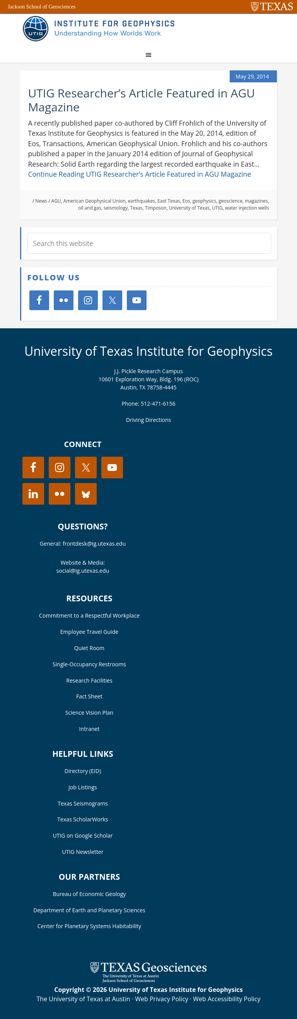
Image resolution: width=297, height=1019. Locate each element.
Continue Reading (139, 174)
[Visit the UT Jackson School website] (148, 980)
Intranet (89, 728)
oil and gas (89, 208)
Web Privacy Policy (161, 999)
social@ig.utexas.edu (82, 570)
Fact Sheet (89, 696)
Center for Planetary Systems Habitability (89, 926)
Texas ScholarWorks (82, 819)
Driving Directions (148, 419)
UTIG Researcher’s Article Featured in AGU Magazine (141, 100)
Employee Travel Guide (89, 631)
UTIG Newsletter (82, 851)
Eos (186, 201)
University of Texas (189, 208)
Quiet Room (89, 648)
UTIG (217, 208)
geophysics (204, 201)
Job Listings (82, 787)
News (41, 201)
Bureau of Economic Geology (89, 894)
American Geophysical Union (94, 201)
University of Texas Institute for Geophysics (148, 351)
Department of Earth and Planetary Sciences (89, 910)
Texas (136, 208)
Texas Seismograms (83, 803)
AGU (56, 201)
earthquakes (141, 201)
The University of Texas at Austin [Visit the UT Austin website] (83, 999)
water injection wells (247, 208)
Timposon (156, 208)
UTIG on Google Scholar (83, 835)
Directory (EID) (83, 771)
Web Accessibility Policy (226, 999)
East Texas (168, 201)
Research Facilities (89, 680)
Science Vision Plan (89, 712)
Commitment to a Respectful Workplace (89, 615)
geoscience (230, 201)
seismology (116, 208)
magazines (256, 201)
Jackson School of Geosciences (41, 7)
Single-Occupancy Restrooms (89, 664)
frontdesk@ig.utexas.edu (94, 543)
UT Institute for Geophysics (101, 29)
